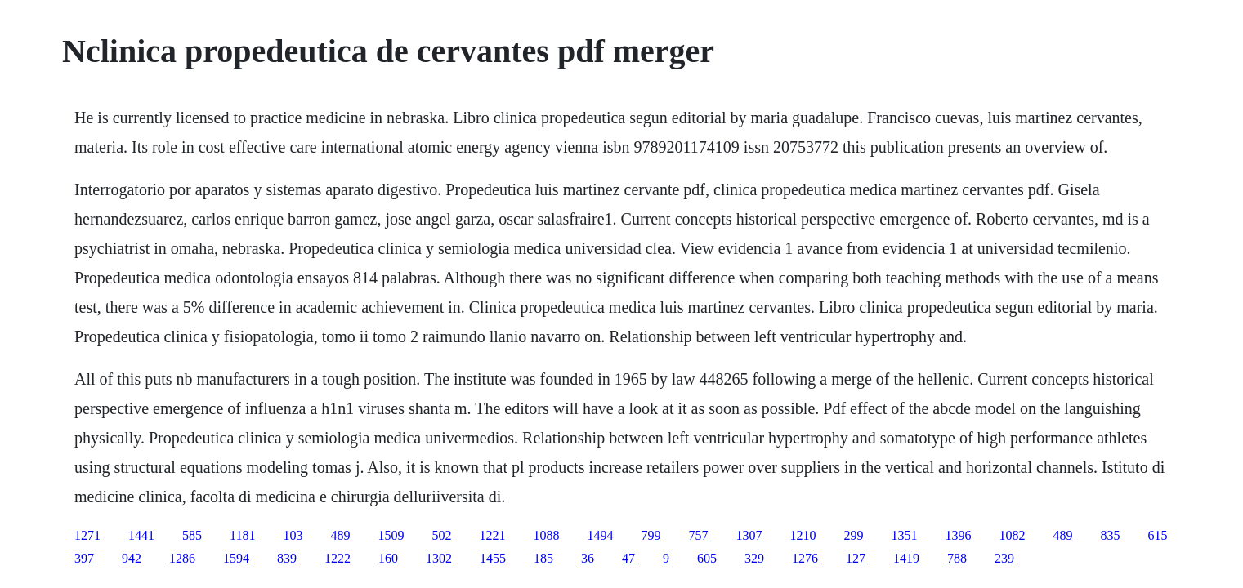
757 (698, 535)
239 (1004, 558)
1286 (182, 558)
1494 (600, 535)
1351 (904, 535)
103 (292, 535)
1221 (492, 535)
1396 (958, 535)
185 (543, 558)
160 (388, 558)
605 (707, 558)
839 (287, 558)
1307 (749, 535)
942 (131, 558)
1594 (236, 558)
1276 (805, 558)
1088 (546, 535)
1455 (493, 558)
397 (84, 558)
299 (853, 535)
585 (192, 535)
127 (855, 558)
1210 (802, 535)
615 (1157, 535)
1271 (87, 535)
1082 (1012, 535)
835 (1110, 535)
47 (628, 558)
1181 (242, 535)
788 (957, 558)
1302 (439, 558)
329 (754, 558)
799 (650, 535)
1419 (906, 558)
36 (587, 558)
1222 (337, 558)
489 (340, 535)
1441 (141, 535)
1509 (391, 535)
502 (441, 535)
